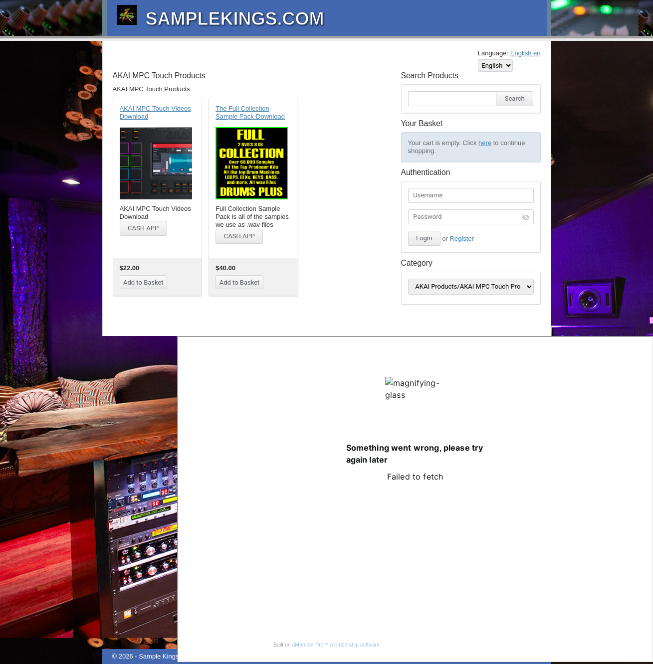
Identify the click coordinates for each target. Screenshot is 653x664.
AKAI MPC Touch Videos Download (155, 112)
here (484, 143)
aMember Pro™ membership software (336, 645)
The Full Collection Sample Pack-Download (250, 112)
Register (462, 238)
